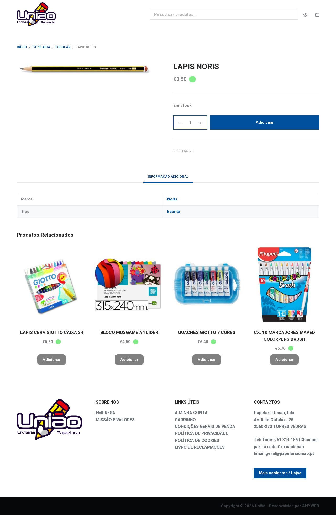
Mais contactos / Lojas (280, 472)
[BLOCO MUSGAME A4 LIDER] (129, 285)
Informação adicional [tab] (168, 176)
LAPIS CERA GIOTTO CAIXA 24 (51, 332)
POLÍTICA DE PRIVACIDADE (201, 433)
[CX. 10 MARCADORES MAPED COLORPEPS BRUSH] (284, 285)
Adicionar (265, 122)
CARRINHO (185, 419)
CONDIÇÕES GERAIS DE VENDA (205, 426)
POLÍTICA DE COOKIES (197, 440)
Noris (172, 199)
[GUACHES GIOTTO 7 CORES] (207, 285)
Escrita (173, 211)
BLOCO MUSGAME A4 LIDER (129, 332)
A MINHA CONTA (191, 412)
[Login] (305, 15)
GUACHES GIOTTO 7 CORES (206, 332)
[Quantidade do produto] (190, 122)
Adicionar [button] (52, 359)
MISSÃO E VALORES (115, 419)
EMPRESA (105, 412)
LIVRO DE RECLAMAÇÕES (200, 447)
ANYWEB (310, 505)
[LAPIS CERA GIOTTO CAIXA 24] (52, 285)
